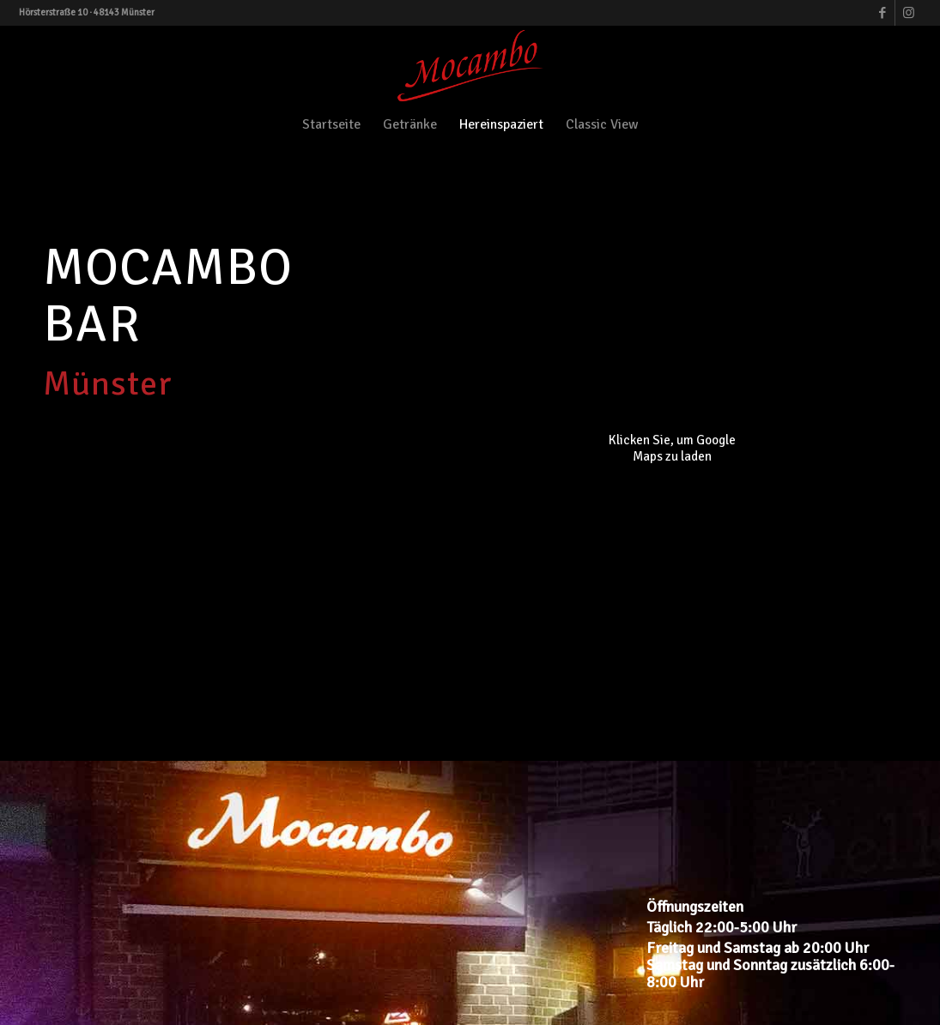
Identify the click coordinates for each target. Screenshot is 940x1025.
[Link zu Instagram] (908, 13)
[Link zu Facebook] (882, 13)
